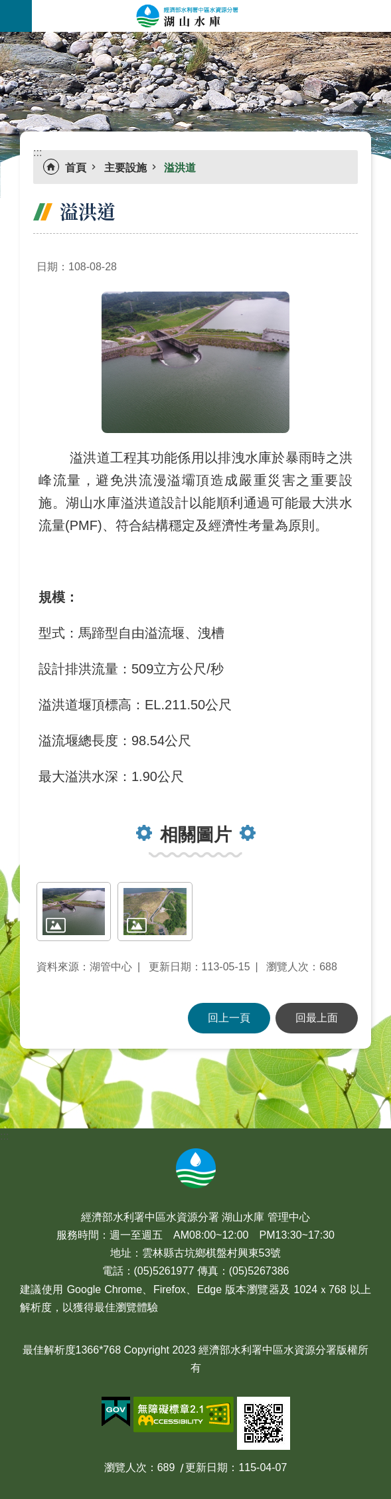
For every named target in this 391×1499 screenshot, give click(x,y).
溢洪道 (180, 167)
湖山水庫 (211, 16)
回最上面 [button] (316, 1017)
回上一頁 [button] (229, 1017)
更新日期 (206, 1467)
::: (4, 39)
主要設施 (125, 167)
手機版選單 (16, 16)
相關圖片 (196, 835)
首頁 (75, 167)
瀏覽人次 (125, 1467)
